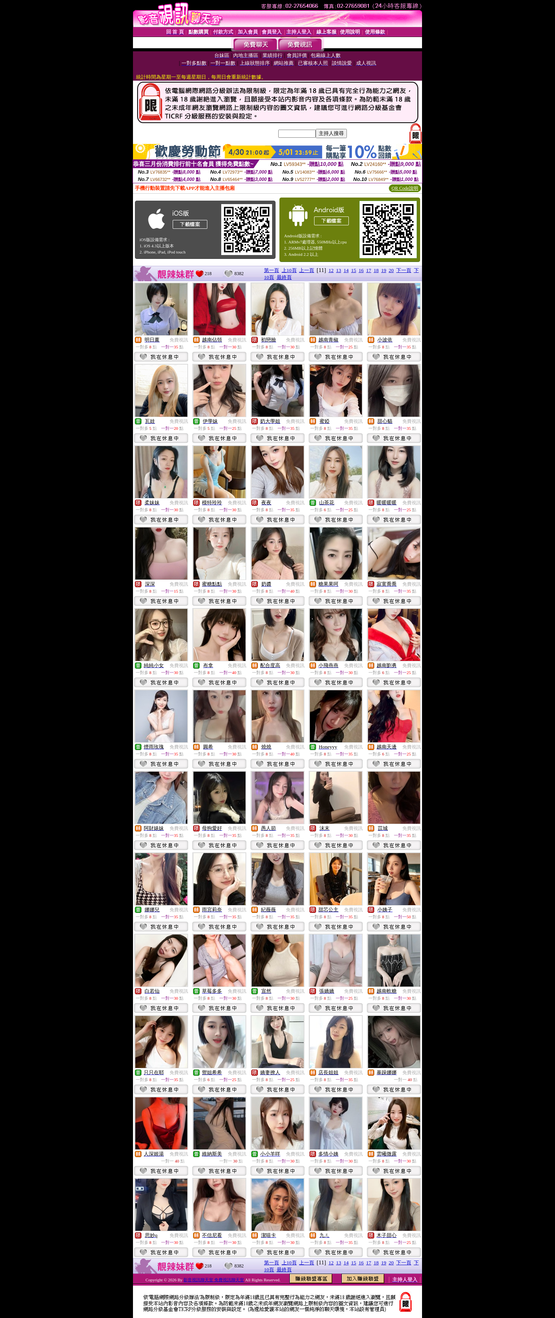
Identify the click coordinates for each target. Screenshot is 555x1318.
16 (361, 270)
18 (376, 270)
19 (383, 270)
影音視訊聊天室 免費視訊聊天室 (213, 1279)
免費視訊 (179, 340)
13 (338, 270)
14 (346, 270)
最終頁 (284, 277)
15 (353, 270)
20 (391, 270)
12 (331, 270)
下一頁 (403, 270)
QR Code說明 (405, 188)
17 (368, 270)
